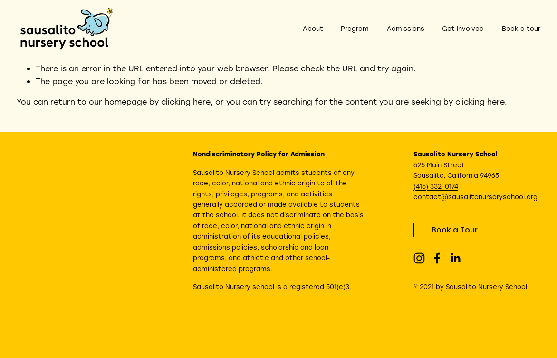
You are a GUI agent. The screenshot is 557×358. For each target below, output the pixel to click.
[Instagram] (419, 258)
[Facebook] (437, 258)
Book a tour (521, 28)
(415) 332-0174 (435, 186)
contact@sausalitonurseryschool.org (475, 197)
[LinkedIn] (455, 258)
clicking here (186, 101)
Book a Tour (455, 229)
